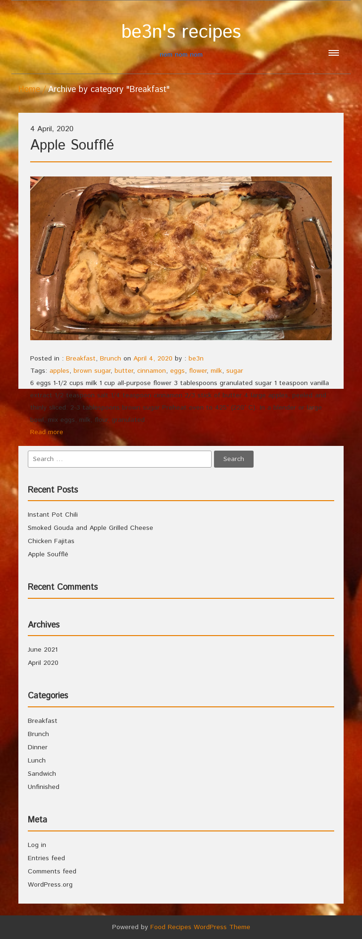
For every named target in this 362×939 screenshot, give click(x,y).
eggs (177, 371)
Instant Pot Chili (53, 515)
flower (197, 371)
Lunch (37, 760)
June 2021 (43, 649)
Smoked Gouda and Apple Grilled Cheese (90, 528)
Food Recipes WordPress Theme (200, 927)
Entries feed (46, 858)
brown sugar (92, 371)
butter (124, 371)
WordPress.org (50, 884)
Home (29, 90)
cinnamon (151, 371)
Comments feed (52, 871)
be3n (196, 358)
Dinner (38, 747)
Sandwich (42, 774)
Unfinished (43, 787)
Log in (37, 845)
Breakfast (81, 358)
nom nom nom (181, 40)
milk (216, 371)
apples (59, 371)
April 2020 (43, 663)
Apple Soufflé (72, 145)
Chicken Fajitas (51, 541)
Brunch (110, 358)
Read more (46, 432)
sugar (234, 371)
